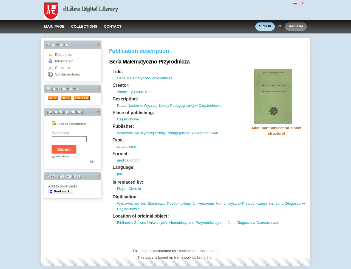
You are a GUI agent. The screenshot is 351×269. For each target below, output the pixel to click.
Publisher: (123, 126)
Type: (118, 140)
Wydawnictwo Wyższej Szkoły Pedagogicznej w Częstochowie (167, 133)
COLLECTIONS (84, 26)
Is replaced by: (127, 182)
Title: (117, 71)
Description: (125, 99)
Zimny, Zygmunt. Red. (134, 92)
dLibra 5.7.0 (202, 257)
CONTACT (112, 26)
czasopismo (126, 146)
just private (62, 156)
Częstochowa (128, 119)
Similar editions (67, 74)
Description (64, 55)
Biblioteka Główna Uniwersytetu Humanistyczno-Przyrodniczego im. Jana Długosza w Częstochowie (198, 223)
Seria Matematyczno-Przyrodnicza (144, 78)
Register (296, 26)
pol (119, 174)
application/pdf (128, 160)
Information (64, 61)
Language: (123, 167)
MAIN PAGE (54, 26)
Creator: (120, 85)
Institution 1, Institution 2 (199, 251)
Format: (120, 153)
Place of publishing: (133, 112)
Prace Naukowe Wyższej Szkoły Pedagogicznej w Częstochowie (169, 105)
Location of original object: (140, 216)
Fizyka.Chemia (129, 189)
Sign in (265, 26)
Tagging (62, 133)
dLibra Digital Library (90, 8)
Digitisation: (125, 197)
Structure (62, 68)
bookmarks (69, 186)
